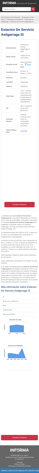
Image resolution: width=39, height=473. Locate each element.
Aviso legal (20, 462)
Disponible (23, 131)
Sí (3, 297)
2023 (4, 305)
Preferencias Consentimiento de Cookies (19, 466)
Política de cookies (19, 464)
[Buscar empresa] (16, 9)
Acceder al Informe (19, 204)
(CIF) (22, 51)
